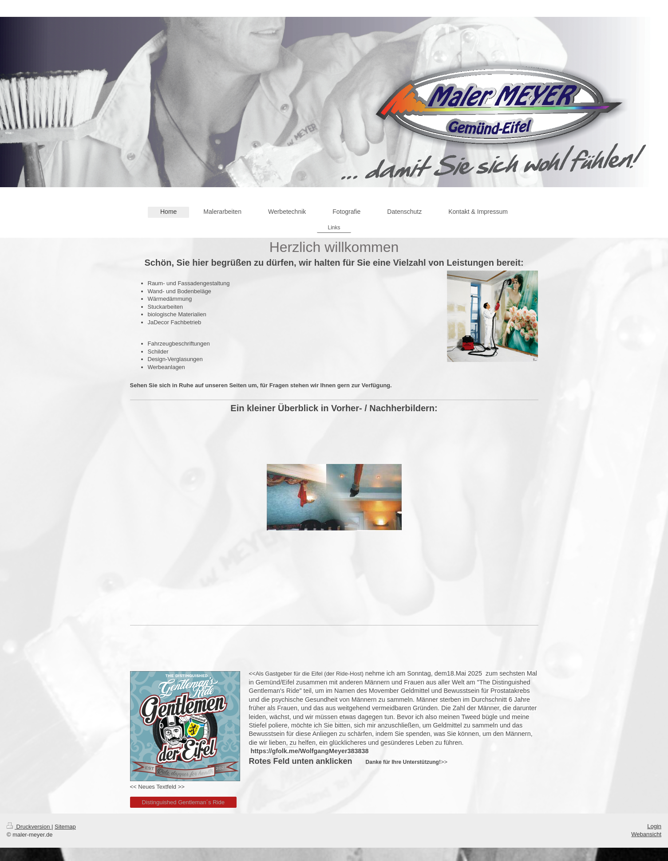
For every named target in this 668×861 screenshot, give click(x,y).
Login (654, 826)
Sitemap (65, 826)
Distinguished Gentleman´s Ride (183, 802)
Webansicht (646, 834)
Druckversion (29, 826)
